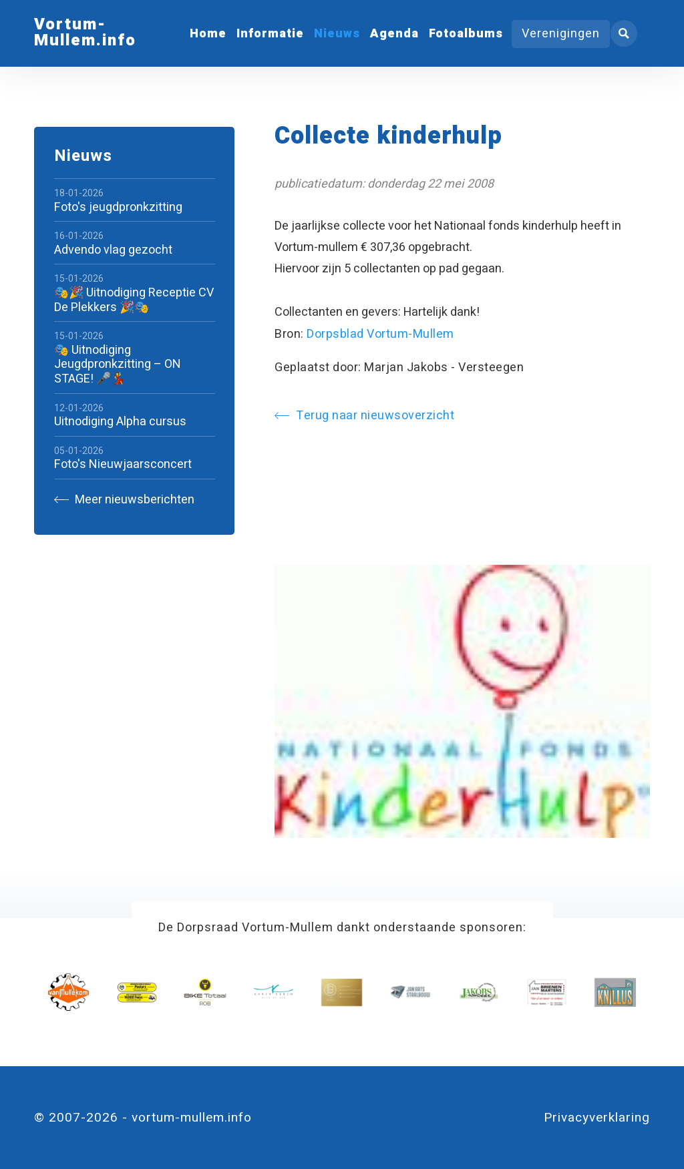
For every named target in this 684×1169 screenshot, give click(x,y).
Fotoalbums (466, 34)
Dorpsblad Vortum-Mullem (380, 334)
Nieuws (337, 34)
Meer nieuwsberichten (124, 500)
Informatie (270, 34)
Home (208, 34)
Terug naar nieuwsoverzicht (364, 416)
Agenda (394, 34)
